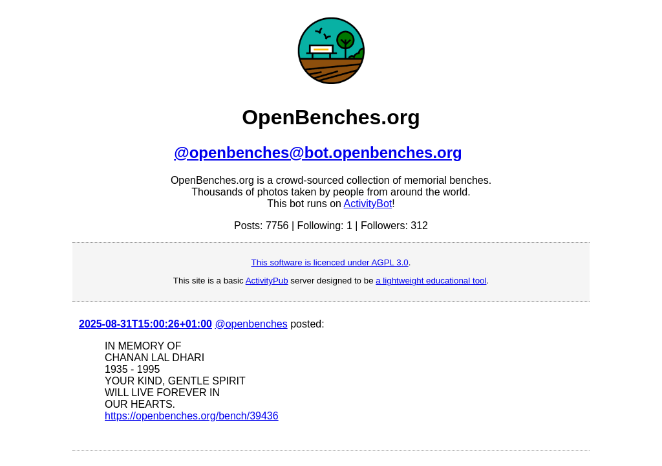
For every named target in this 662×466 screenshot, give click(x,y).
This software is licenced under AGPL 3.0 (330, 262)
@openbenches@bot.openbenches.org (318, 152)
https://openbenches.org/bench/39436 (192, 415)
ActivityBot (368, 203)
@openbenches (251, 323)
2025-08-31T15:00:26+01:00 (145, 323)
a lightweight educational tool (431, 280)
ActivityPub (267, 280)
